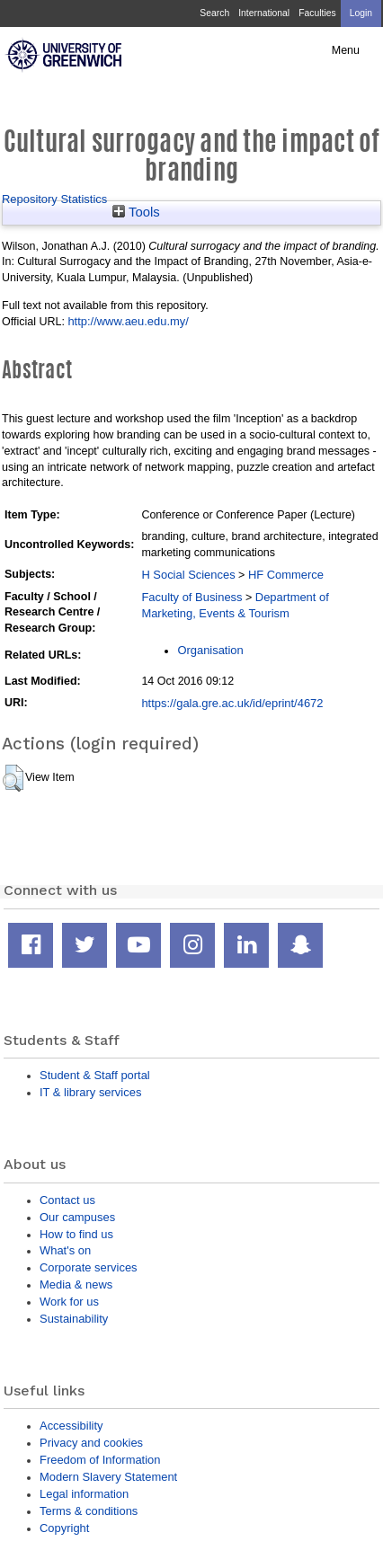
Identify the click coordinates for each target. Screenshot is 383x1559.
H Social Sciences (188, 574)
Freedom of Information (100, 1459)
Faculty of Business (191, 597)
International (263, 13)
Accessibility (71, 1425)
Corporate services (89, 1267)
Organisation (210, 650)
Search (214, 13)
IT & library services (90, 1092)
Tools (136, 212)
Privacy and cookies (91, 1442)
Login (361, 13)
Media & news (76, 1284)
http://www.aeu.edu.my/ (127, 321)
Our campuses (77, 1217)
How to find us (76, 1234)
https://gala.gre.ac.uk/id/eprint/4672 (232, 703)
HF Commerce (286, 574)
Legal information (84, 1494)
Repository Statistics (54, 199)
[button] (13, 778)
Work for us (69, 1301)
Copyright (64, 1528)
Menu (346, 50)
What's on (65, 1250)
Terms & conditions (89, 1511)
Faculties (316, 13)
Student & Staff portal (95, 1075)
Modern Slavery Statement (108, 1477)
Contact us (67, 1200)
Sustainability (74, 1318)
